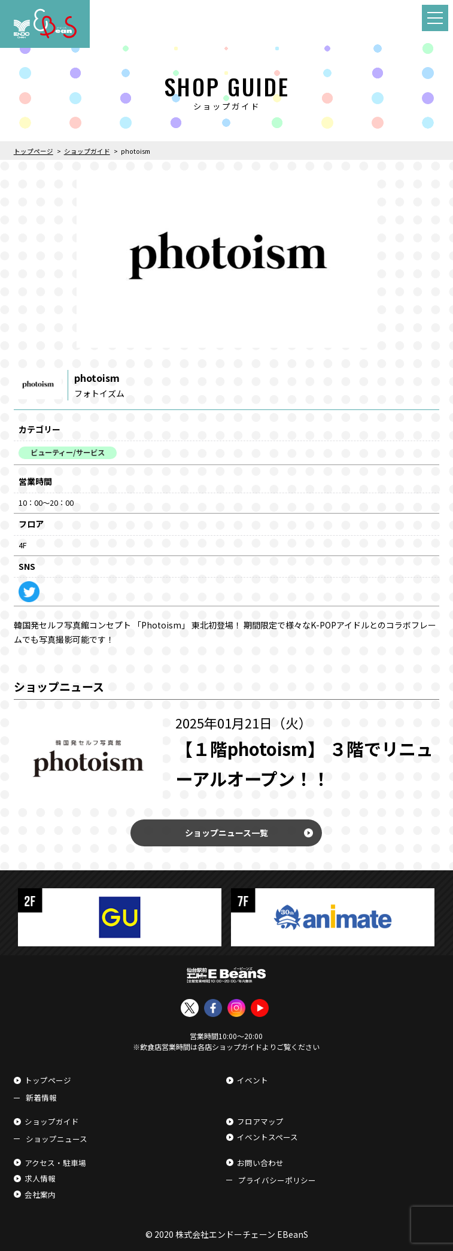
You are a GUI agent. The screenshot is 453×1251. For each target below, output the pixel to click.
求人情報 (40, 1178)
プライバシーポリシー (277, 1180)
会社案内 (40, 1194)
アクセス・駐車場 (55, 1162)
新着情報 (41, 1097)
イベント (252, 1080)
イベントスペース (267, 1137)
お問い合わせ (260, 1162)
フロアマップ (260, 1121)
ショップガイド (52, 1121)
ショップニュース (56, 1138)
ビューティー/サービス (68, 452)
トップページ (48, 1080)
